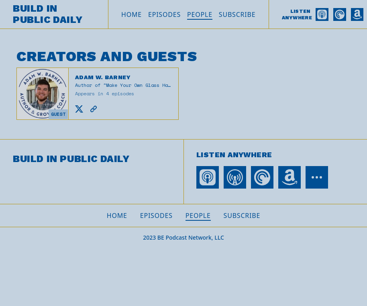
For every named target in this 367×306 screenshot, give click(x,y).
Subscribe (237, 14)
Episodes (164, 14)
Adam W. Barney (102, 77)
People (199, 14)
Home (131, 14)
